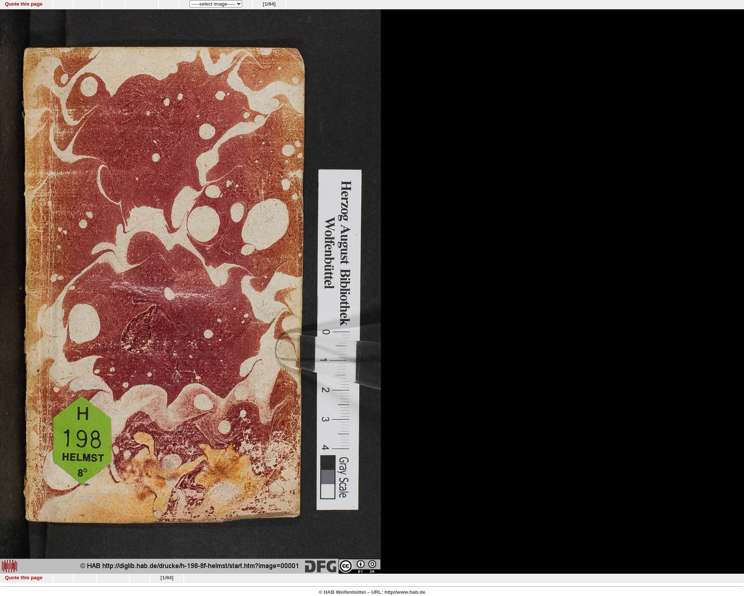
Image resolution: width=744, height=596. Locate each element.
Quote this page (23, 4)
